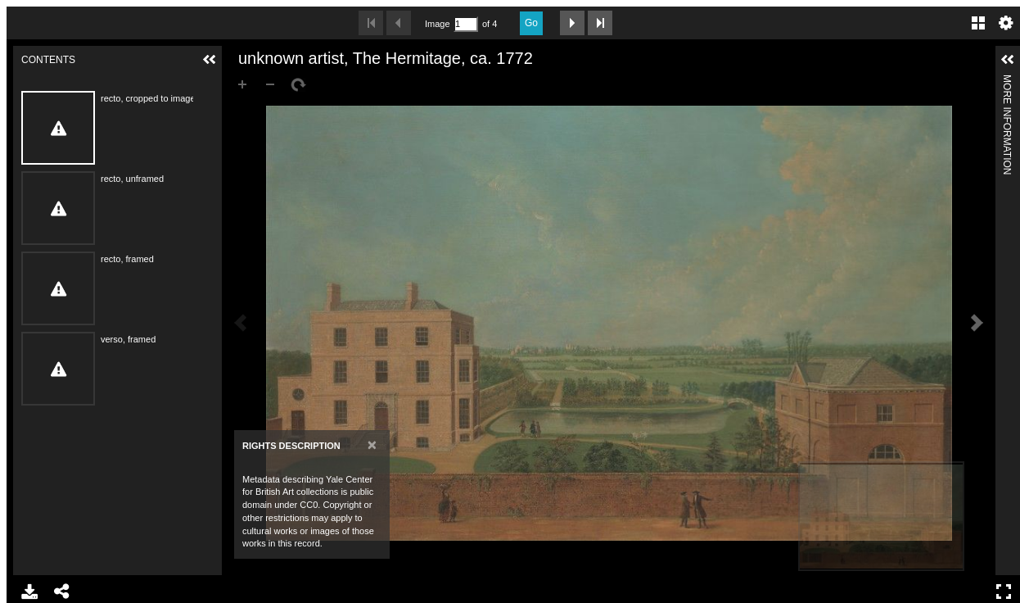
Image (437, 24)
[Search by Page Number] (466, 24)
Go (531, 23)
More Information (1007, 81)
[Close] (372, 444)
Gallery (978, 23)
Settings (1006, 23)
